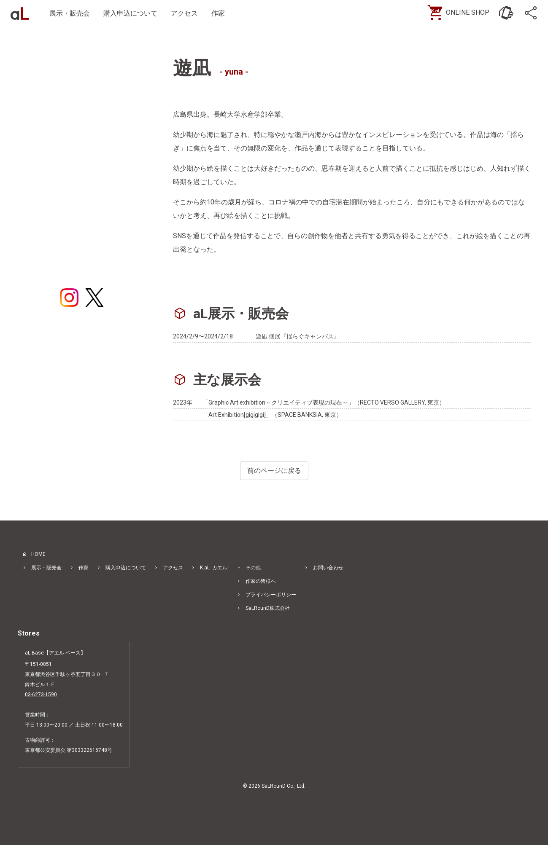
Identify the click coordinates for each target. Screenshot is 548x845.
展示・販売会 (69, 13)
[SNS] (531, 12)
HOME (38, 554)
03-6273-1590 (41, 694)
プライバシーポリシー (271, 595)
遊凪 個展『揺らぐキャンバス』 (298, 336)
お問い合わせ (328, 568)
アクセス (184, 13)
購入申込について (130, 13)
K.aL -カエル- (214, 568)
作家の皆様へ (261, 581)
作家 (218, 13)
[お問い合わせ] (506, 12)
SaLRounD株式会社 (268, 608)
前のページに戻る (274, 471)
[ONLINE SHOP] (462, 12)
